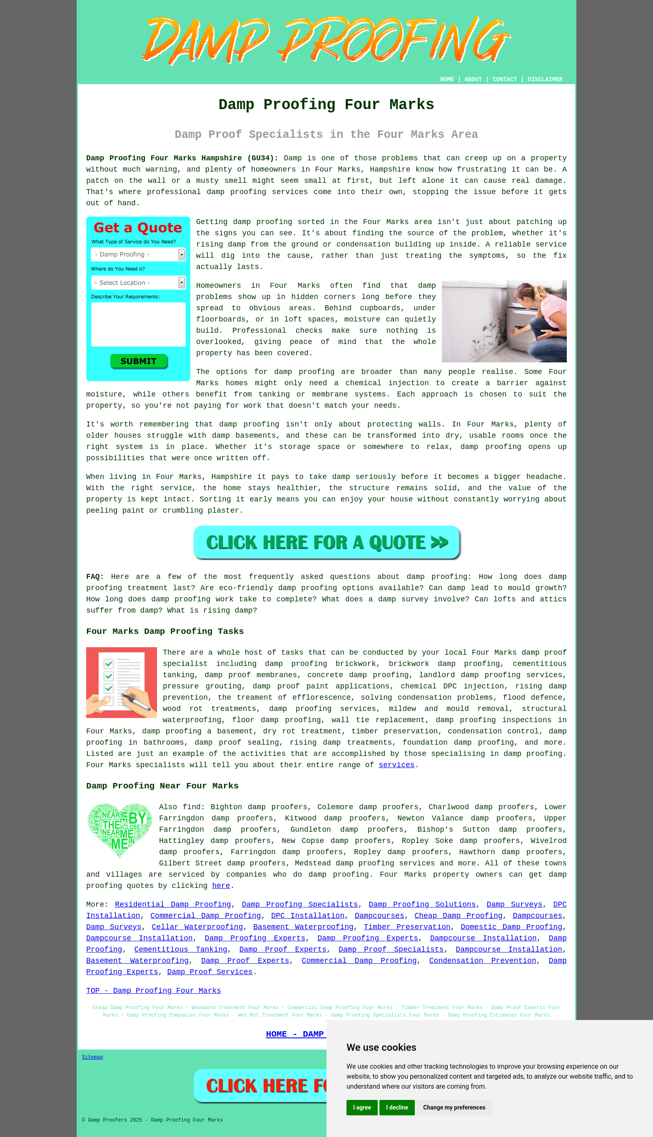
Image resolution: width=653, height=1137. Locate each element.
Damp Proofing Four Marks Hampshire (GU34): (182, 158)
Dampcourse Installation (139, 938)
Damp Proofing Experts (255, 938)
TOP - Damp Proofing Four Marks (153, 991)
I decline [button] (397, 1107)
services (396, 765)
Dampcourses (379, 916)
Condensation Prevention (482, 961)
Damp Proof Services (209, 972)
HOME (447, 79)
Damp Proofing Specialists (300, 904)
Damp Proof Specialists (391, 949)
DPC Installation (307, 916)
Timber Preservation (407, 927)
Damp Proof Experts (282, 949)
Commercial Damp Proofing (205, 916)
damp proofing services (385, 863)
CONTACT (505, 79)
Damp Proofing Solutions (422, 904)
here (221, 886)
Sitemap (92, 1057)
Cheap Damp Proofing (458, 916)
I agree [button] (362, 1107)
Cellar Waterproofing (197, 927)
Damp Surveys (515, 904)
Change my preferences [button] (454, 1107)
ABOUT (473, 79)
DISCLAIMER (545, 79)
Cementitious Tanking (180, 949)
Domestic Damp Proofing (511, 927)
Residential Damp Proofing (173, 904)
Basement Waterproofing (303, 927)
